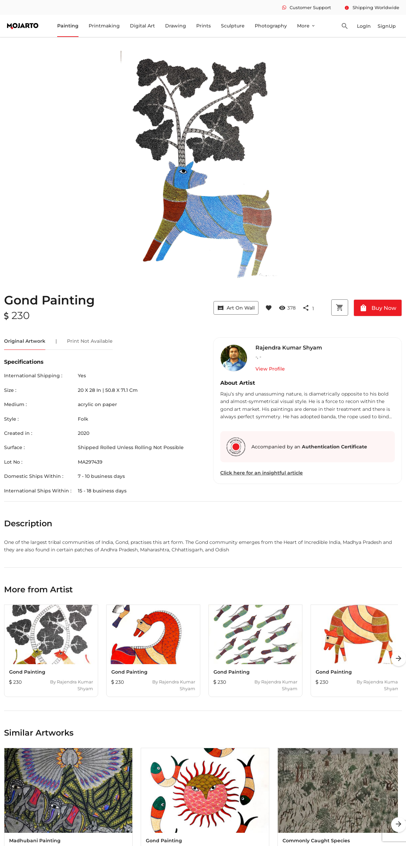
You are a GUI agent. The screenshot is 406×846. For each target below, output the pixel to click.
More (306, 26)
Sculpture (233, 26)
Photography (271, 26)
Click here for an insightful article (261, 473)
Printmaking (104, 26)
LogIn (364, 26)
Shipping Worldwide (371, 7)
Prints (203, 26)
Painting (67, 26)
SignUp (387, 26)
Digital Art (142, 26)
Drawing (175, 26)
